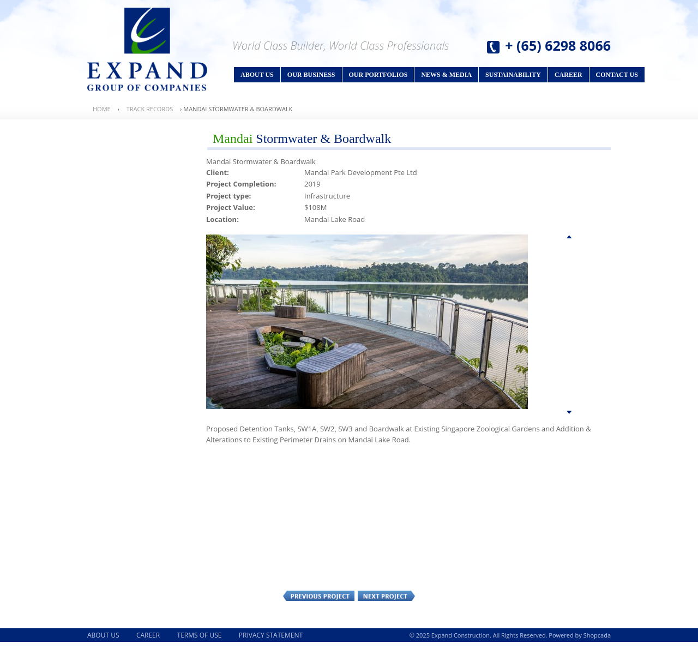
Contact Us (617, 75)
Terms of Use (199, 635)
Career (568, 75)
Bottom (569, 413)
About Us (257, 75)
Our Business (311, 75)
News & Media (446, 75)
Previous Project (318, 595)
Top (569, 238)
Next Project (386, 595)
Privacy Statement (271, 635)
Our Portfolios (378, 75)
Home (102, 109)
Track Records (150, 109)
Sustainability (513, 75)
